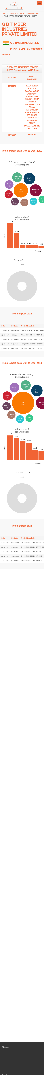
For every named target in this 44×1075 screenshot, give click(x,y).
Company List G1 (32, 14)
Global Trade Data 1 (16, 14)
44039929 (12, 86)
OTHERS (32, 135)
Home (4, 14)
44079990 (12, 135)
